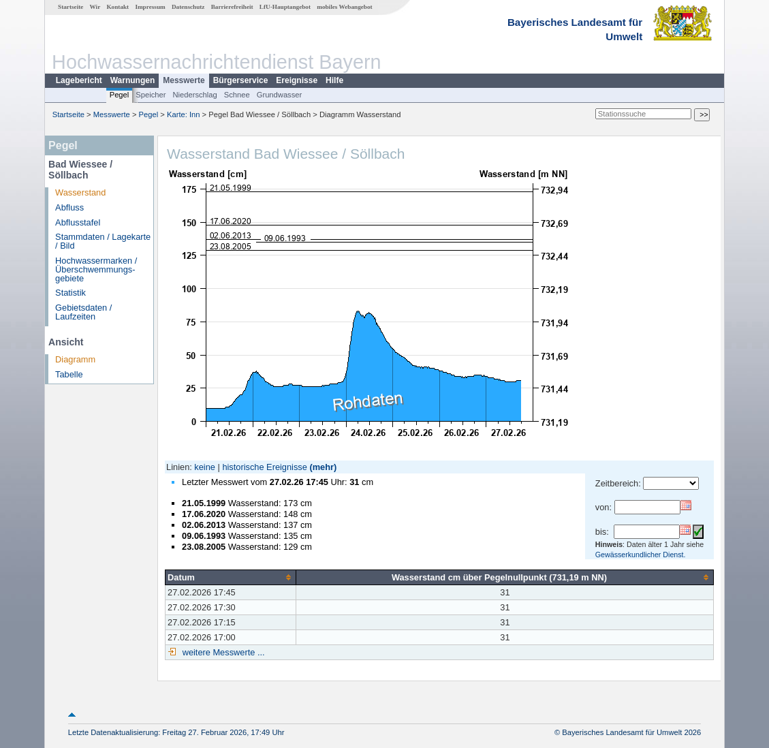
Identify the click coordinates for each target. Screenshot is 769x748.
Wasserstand (80, 192)
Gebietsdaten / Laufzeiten (83, 312)
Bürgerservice (240, 80)
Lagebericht (79, 80)
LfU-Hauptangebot (285, 6)
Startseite (70, 6)
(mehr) (322, 467)
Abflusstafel (77, 222)
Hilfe (334, 80)
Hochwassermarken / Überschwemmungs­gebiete (96, 269)
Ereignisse (296, 80)
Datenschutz (188, 6)
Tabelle (69, 374)
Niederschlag (194, 95)
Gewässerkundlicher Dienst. (640, 554)
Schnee (237, 95)
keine (204, 467)
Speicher (151, 95)
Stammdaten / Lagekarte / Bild (103, 241)
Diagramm (75, 359)
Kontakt (117, 6)
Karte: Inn (183, 114)
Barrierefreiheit (232, 6)
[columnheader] (231, 577)
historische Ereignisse (264, 467)
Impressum (150, 6)
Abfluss (69, 207)
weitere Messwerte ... (222, 652)
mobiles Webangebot (344, 6)
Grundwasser (279, 95)
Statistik (70, 292)
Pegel (119, 95)
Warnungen (132, 80)
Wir (95, 6)
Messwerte (183, 80)
